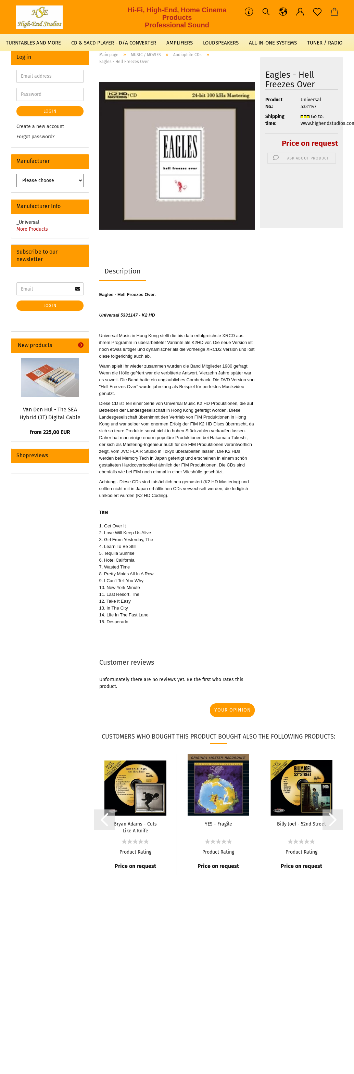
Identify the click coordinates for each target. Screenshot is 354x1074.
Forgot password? (35, 137)
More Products (32, 229)
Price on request (310, 143)
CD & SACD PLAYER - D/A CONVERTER (113, 43)
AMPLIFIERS (179, 43)
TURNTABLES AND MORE (33, 43)
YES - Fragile (218, 824)
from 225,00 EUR (50, 432)
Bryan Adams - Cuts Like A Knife (135, 827)
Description (122, 271)
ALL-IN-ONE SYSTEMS (273, 43)
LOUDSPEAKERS (221, 43)
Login (49, 111)
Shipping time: (275, 120)
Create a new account (40, 126)
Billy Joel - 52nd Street (301, 824)
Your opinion (232, 710)
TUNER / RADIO (324, 43)
